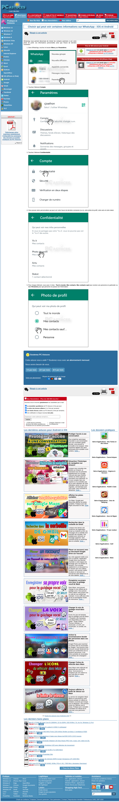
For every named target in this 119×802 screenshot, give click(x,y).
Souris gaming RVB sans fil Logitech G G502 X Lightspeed (47, 727)
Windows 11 (7, 779)
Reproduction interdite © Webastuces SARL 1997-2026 (85, 799)
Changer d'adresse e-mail (56, 422)
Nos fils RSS (35, 21)
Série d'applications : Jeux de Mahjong (104, 501)
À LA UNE (8, 16)
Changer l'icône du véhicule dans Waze (76, 663)
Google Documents (29, 785)
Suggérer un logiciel (45, 783)
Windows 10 (7, 781)
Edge (15, 783)
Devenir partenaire (43, 799)
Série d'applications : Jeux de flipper (104, 516)
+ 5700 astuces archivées (33, 422)
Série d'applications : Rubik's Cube (104, 487)
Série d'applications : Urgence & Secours (104, 472)
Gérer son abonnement (33, 378)
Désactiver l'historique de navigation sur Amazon (78, 463)
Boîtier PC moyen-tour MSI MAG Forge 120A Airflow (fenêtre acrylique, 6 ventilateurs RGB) (58, 732)
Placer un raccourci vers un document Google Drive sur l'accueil (78, 551)
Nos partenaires (55, 799)
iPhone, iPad (17, 781)
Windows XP (7, 789)
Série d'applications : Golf (104, 544)
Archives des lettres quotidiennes (35, 424)
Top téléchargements (45, 781)
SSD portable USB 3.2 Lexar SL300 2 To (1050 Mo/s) (46, 750)
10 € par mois (44, 370)
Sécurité (25, 792)
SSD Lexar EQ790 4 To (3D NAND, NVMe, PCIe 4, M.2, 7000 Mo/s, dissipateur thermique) (58, 763)
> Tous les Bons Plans (70, 768)
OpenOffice (26, 783)
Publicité (33, 799)
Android (15, 779)
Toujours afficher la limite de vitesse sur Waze (76, 691)
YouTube (25, 789)
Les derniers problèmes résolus (102, 779)
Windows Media (28, 796)
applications (72, 779)
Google (25, 787)
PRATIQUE (20, 16)
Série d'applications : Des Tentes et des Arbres (104, 442)
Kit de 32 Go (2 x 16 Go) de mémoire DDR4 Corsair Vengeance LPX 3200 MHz (54, 759)
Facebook (16, 796)
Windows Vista (7, 787)
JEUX (99, 16)
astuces (79, 779)
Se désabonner (53, 424)
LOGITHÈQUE (34, 16)
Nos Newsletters (50, 21)
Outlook (15, 792)
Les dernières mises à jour (47, 779)
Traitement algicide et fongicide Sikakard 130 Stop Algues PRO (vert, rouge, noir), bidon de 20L (59, 741)
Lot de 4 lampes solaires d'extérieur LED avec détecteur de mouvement (51, 745)
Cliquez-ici (18, 143)
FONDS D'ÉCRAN (86, 16)
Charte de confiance (22, 799)
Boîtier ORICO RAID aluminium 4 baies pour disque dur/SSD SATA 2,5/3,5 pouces (55, 736)
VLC (4, 794)
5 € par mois (31, 370)
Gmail (15, 789)
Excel (24, 781)
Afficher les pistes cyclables (76, 496)
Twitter (15, 794)
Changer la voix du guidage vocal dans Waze (76, 609)
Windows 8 (6, 783)
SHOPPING (71, 16)
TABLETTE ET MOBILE (53, 16)
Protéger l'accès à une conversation (77, 435)
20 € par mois (58, 370)
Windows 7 (6, 785)
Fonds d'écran (43, 790)
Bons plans (68, 790)
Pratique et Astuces (12, 22)
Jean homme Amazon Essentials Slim (41, 754)
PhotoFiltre (6, 796)
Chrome (16, 785)
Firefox (15, 787)
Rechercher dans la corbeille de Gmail (76, 523)
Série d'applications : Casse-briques (104, 457)
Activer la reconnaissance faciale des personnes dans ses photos (78, 638)
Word (24, 779)
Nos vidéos (66, 21)
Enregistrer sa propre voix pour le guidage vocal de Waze (77, 582)
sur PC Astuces (108, 53)
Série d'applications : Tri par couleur (104, 530)
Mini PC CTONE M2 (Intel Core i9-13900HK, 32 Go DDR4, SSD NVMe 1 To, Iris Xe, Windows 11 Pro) (61, 722)
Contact (64, 799)
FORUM (111, 16)
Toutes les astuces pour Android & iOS (57, 716)
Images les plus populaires (47, 792)
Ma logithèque (43, 785)
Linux (4, 792)
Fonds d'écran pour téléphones (75, 785)
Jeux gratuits (43, 794)
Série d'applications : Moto (104, 558)
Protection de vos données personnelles (38, 425)
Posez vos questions (98, 781)
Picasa (25, 794)
